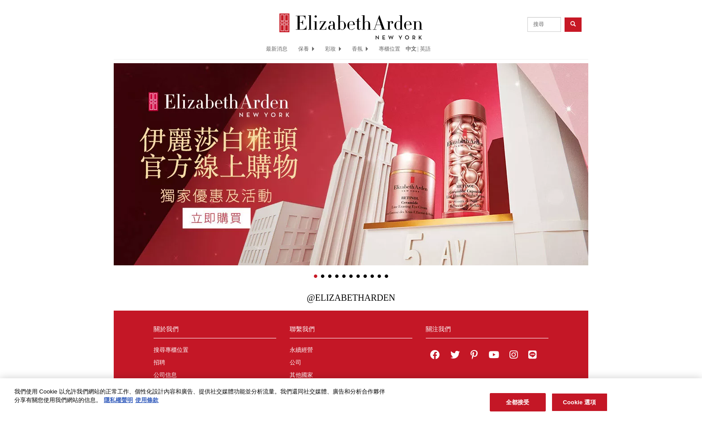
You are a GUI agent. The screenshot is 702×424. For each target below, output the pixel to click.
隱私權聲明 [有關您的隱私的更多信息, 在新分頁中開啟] (118, 403)
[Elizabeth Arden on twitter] (455, 355)
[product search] (544, 24)
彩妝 (333, 49)
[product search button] (573, 24)
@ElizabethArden (351, 298)
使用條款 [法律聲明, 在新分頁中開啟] (146, 403)
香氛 (360, 49)
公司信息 (165, 375)
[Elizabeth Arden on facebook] (435, 355)
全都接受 (518, 405)
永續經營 (301, 350)
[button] (120, 151)
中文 (411, 49)
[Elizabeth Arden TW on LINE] (532, 355)
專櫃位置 (389, 49)
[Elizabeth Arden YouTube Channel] (494, 355)
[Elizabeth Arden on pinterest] (474, 355)
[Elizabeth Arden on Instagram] (513, 355)
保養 (306, 49)
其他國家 (301, 375)
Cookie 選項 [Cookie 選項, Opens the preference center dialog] (579, 405)
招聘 (159, 362)
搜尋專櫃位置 (171, 350)
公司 (295, 362)
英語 (425, 49)
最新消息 (276, 49)
